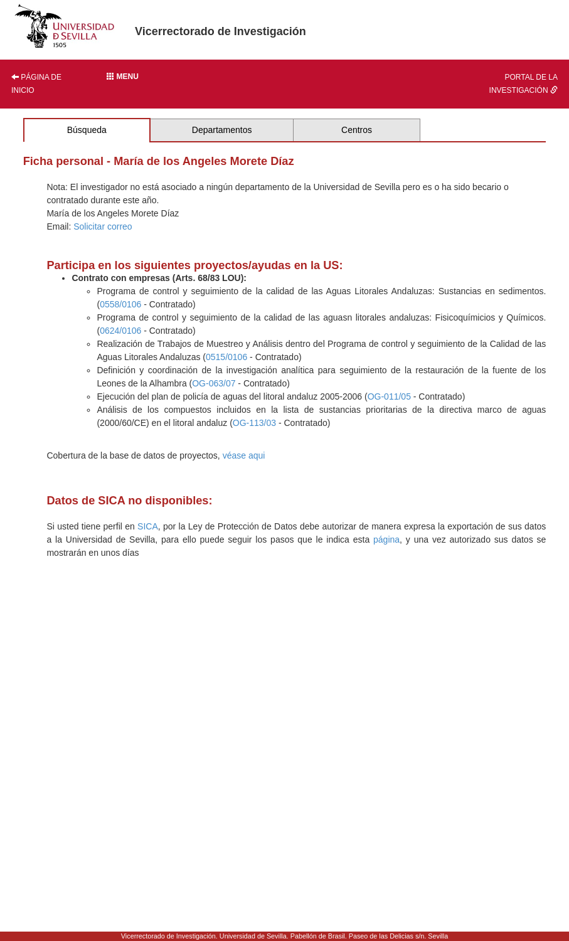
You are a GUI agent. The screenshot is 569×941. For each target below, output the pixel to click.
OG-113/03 (254, 423)
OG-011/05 (389, 396)
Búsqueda (87, 130)
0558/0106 (120, 304)
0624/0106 (120, 331)
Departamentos (222, 130)
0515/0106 (226, 357)
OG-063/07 (213, 383)
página (386, 539)
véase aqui (244, 455)
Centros (356, 130)
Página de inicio (36, 84)
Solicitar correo (102, 226)
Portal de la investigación (523, 84)
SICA (147, 526)
